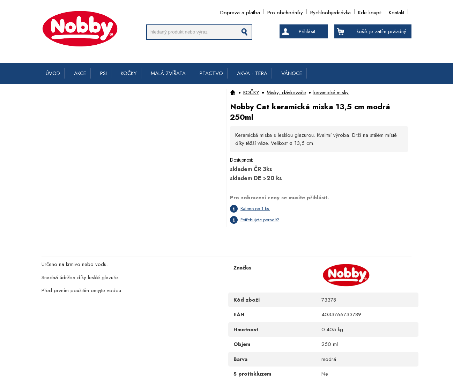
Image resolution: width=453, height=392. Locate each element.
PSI (103, 73)
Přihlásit (307, 31)
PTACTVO (211, 73)
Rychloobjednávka (330, 11)
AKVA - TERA (252, 73)
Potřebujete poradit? (259, 219)
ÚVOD (53, 73)
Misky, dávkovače (286, 92)
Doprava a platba (240, 11)
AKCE (80, 73)
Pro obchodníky (285, 11)
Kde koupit (369, 11)
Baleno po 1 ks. (255, 208)
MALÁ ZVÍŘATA (168, 73)
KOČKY (129, 73)
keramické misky (331, 92)
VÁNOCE (291, 73)
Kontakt (396, 11)
